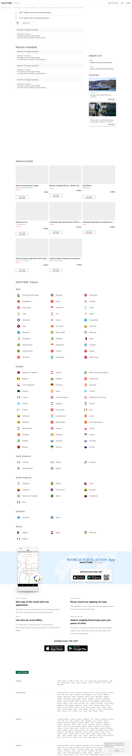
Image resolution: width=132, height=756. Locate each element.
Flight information (113, 3)
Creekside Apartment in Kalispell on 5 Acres (101, 222)
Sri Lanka (99, 694)
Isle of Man (82, 703)
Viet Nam (84, 698)
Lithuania (92, 703)
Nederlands (60, 684)
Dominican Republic (108, 709)
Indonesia (110, 692)
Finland (82, 701)
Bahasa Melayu (93, 681)
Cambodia (76, 694)
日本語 (59, 681)
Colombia (85, 709)
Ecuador (99, 709)
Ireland (76, 703)
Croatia (70, 703)
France (87, 701)
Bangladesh (86, 692)
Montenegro (60, 705)
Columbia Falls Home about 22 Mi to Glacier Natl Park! (72, 222)
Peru (70, 711)
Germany (59, 701)
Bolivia (75, 709)
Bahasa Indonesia (103, 681)
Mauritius (95, 711)
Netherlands (79, 705)
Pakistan (87, 696)
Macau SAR (67, 696)
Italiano (90, 682)
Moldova (111, 703)
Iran (67, 694)
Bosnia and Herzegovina (74, 700)
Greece (59, 703)
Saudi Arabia (98, 696)
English (64, 681)
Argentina (69, 709)
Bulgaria (90, 700)
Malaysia (73, 696)
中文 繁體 (70, 681)
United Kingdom (94, 701)
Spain (76, 701)
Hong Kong (104, 692)
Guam (80, 711)
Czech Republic (106, 700)
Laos (94, 694)
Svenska (109, 682)
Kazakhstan (88, 694)
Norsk (103, 682)
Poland (91, 705)
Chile (80, 709)
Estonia (72, 701)
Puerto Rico (92, 709)
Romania (102, 705)
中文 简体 (76, 681)
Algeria (85, 711)
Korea (82, 694)
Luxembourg (99, 703)
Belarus (77, 707)
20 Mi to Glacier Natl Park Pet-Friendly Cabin (34, 258)
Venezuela (64, 711)
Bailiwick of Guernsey (106, 701)
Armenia (72, 692)
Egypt (90, 711)
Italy (87, 703)
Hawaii (64, 709)
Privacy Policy (109, 747)
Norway (86, 705)
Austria (64, 700)
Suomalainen (97, 682)
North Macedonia (69, 705)
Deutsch (79, 682)
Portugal (96, 705)
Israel (58, 694)
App (122, 3)
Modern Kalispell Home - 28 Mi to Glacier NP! (68, 186)
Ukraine (83, 707)
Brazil (58, 711)
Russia (88, 707)
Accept (117, 750)
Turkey (74, 698)
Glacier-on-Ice (21, 222)
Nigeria (101, 711)
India (63, 694)
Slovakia (71, 707)
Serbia (108, 705)
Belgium (84, 700)
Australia (75, 711)
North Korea (99, 698)
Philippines (80, 696)
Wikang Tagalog (65, 682)
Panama (104, 707)
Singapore (106, 696)
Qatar (92, 696)
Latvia (106, 703)
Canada (93, 707)
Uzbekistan (91, 698)
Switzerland (97, 700)
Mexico (99, 707)
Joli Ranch (87, 186)
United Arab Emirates (63, 692)
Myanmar (106, 694)
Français (73, 682)
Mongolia (59, 696)
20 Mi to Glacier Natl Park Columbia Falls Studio (69, 258)
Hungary (65, 703)
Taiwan (79, 698)
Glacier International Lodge (27, 186)
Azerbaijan (78, 692)
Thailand (59, 698)
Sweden (59, 707)
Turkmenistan (66, 698)
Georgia (97, 692)
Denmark (66, 701)
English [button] (128, 3)
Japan (71, 694)
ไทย (86, 681)
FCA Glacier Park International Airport (34, 18)
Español (85, 682)
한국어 (82, 681)
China (92, 692)
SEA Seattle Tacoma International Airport (35, 13)
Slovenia (65, 707)
